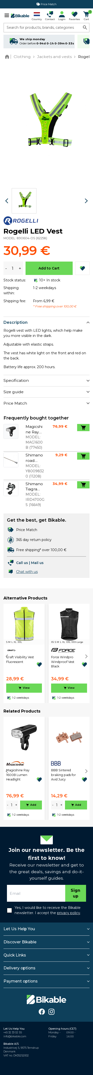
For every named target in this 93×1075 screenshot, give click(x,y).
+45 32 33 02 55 (12, 1032)
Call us (22, 563)
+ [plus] (16, 805)
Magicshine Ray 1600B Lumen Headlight (18, 774)
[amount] (11, 805)
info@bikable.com (14, 1036)
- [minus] (7, 805)
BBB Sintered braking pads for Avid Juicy (63, 774)
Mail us (37, 563)
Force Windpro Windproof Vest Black (62, 661)
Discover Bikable (19, 942)
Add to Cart (49, 268)
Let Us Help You (19, 928)
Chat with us (27, 571)
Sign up (75, 893)
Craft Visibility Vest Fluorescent (20, 659)
